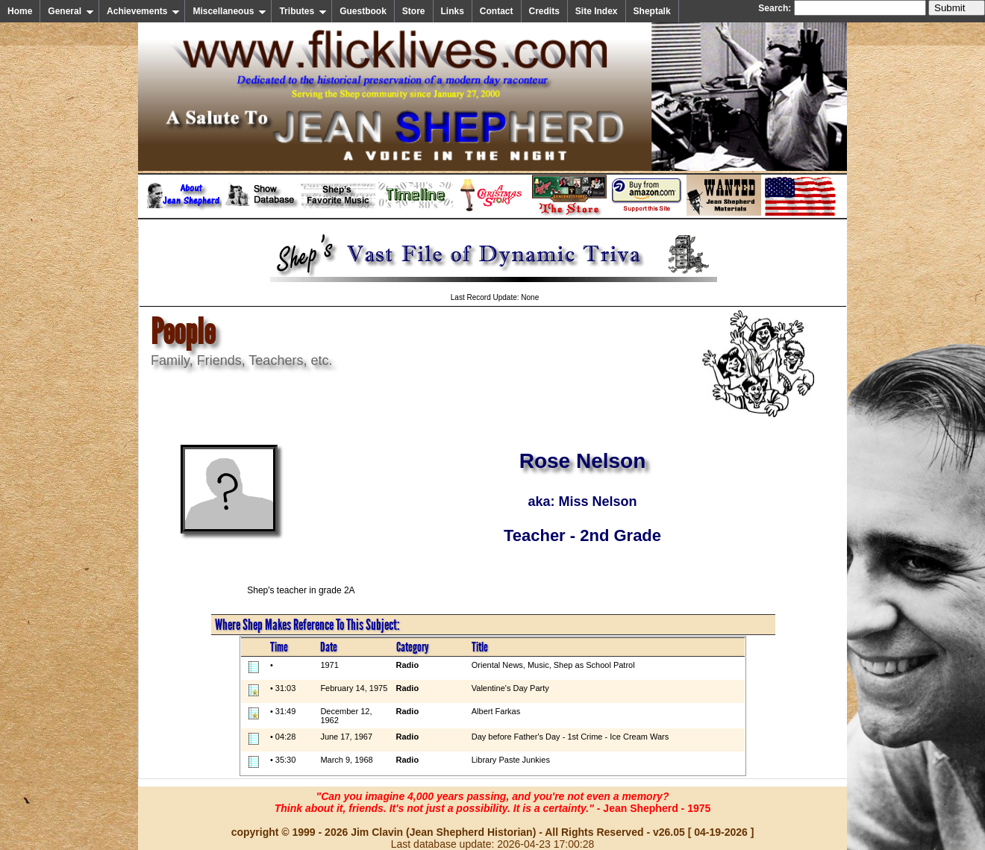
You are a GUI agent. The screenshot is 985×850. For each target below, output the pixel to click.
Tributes (303, 11)
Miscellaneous (229, 11)
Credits (544, 11)
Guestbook (363, 11)
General (71, 11)
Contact (496, 11)
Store (413, 11)
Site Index (596, 11)
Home (19, 11)
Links (452, 11)
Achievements (143, 11)
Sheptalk (652, 11)
